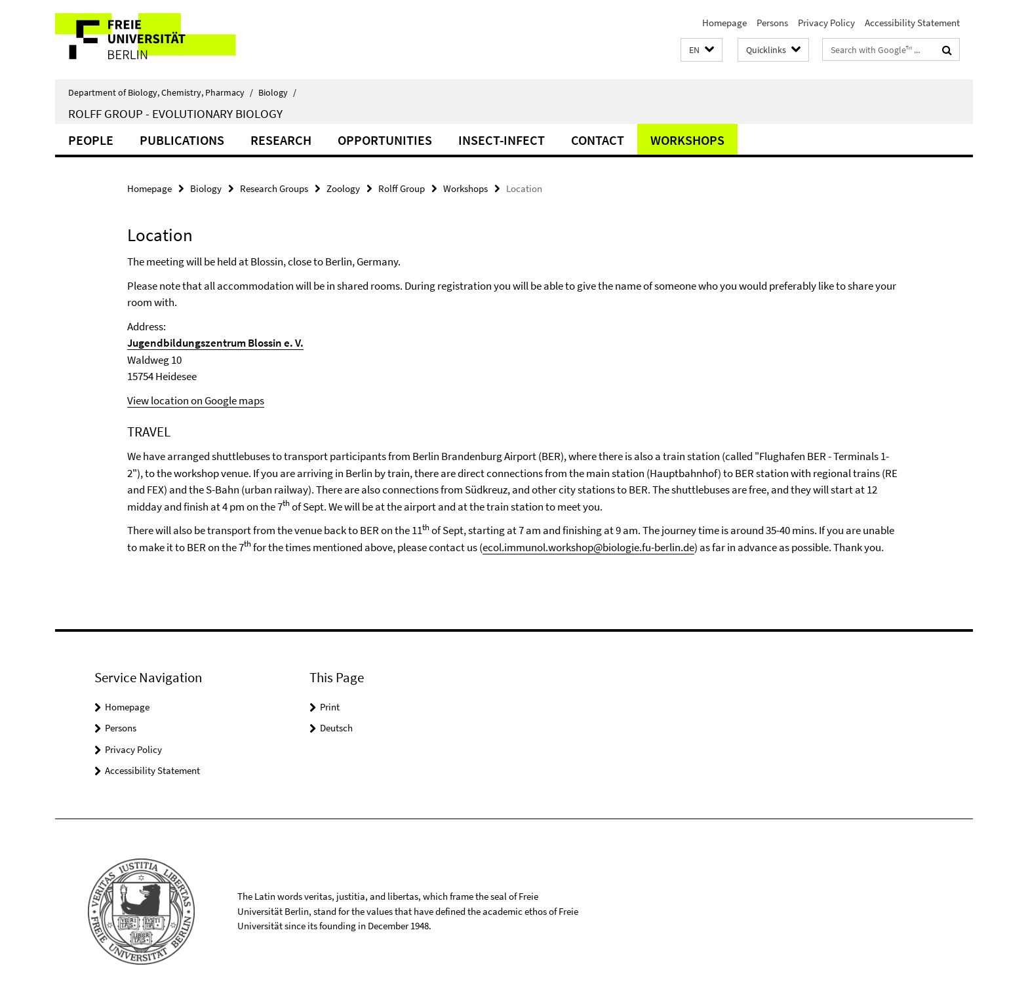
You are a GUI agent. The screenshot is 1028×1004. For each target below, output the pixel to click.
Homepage (724, 22)
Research (280, 140)
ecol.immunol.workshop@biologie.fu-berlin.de (588, 547)
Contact (597, 140)
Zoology (343, 188)
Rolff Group (401, 188)
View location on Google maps (195, 400)
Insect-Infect (501, 140)
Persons (772, 22)
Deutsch (336, 728)
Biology (277, 92)
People (90, 140)
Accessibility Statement (912, 22)
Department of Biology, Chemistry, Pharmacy (160, 92)
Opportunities (385, 140)
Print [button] (330, 707)
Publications (182, 140)
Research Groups (274, 188)
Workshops (687, 140)
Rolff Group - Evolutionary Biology (175, 113)
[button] (701, 50)
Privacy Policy (826, 22)
